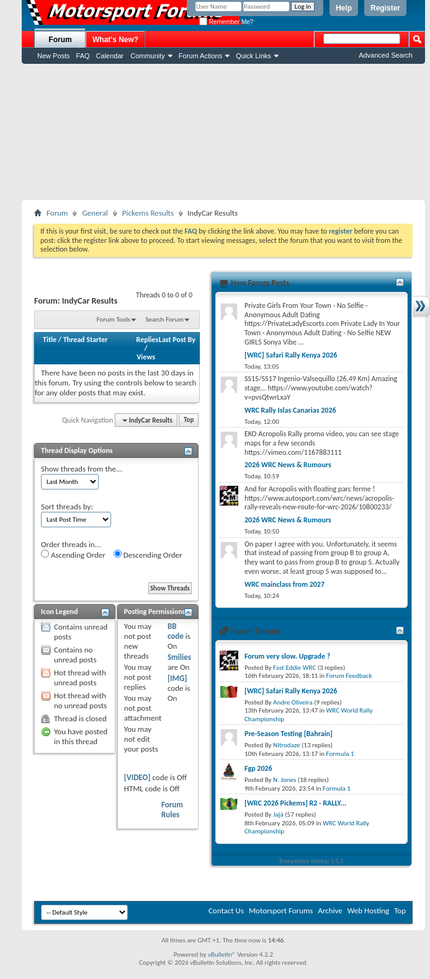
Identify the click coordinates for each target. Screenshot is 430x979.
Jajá (278, 814)
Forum (59, 39)
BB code (176, 631)
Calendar (110, 55)
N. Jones (284, 780)
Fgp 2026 (258, 768)
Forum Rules (172, 809)
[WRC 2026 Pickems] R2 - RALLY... (295, 803)
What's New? (115, 39)
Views (146, 357)
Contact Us (226, 910)
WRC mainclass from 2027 (284, 584)
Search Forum (165, 319)
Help (344, 8)
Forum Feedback (349, 676)
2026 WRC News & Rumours (287, 464)
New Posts (53, 55)
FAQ (83, 55)
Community (147, 55)
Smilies (179, 657)
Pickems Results (148, 212)
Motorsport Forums (281, 910)
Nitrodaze (286, 745)
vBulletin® (222, 954)
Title (49, 339)
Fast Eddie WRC (294, 668)
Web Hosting (368, 910)
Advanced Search (386, 55)
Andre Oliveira (293, 702)
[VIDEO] (137, 777)
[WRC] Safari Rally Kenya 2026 (290, 355)
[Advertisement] (223, 132)
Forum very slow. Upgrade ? (287, 656)
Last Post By (177, 339)
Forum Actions (200, 55)
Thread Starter (85, 339)
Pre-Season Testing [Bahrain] (288, 733)
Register (385, 8)
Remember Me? (226, 22)
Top (189, 420)
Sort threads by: (67, 506)
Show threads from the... (81, 468)
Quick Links (253, 55)
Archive (330, 910)
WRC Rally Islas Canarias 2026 (290, 410)
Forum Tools (113, 319)
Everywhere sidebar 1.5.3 (312, 861)
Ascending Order (73, 555)
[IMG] (177, 678)
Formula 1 (340, 754)
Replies (148, 339)
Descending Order (148, 555)
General (94, 212)
